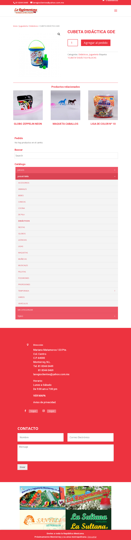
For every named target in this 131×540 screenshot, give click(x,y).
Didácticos (33, 26)
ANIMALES (22, 189)
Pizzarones (23, 278)
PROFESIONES (24, 284)
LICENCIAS (22, 240)
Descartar (92, 536)
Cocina (21, 208)
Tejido (67, 316)
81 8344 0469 (45, 370)
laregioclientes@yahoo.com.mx (51, 374)
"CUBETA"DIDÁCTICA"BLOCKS (82, 57)
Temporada (67, 290)
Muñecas (22, 259)
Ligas (20, 246)
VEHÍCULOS (23, 303)
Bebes (21, 195)
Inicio (15, 26)
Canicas (22, 202)
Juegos (67, 170)
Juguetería (23, 26)
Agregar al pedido (96, 43)
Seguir (33, 411)
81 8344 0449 (45, 366)
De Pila (21, 214)
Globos (22, 233)
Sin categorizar (25, 310)
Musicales (23, 265)
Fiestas (21, 227)
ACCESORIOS (23, 182)
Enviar (22, 467)
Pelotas (22, 271)
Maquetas (23, 252)
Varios (21, 297)
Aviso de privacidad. (44, 402)
